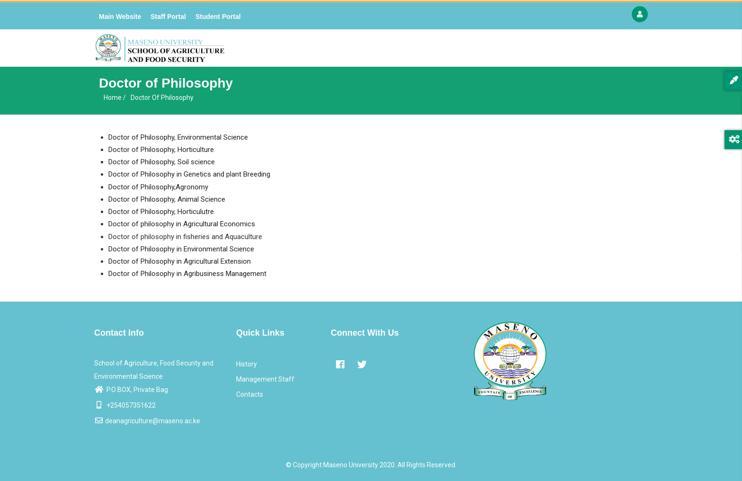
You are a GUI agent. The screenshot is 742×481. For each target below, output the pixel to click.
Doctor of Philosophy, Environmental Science (178, 137)
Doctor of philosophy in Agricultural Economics (181, 224)
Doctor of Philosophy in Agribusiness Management (187, 273)
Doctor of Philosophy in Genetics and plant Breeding (189, 174)
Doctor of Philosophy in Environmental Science (181, 249)
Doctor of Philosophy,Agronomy (158, 187)
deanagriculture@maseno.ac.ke (147, 421)
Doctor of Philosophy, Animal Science (166, 199)
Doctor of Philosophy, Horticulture (161, 149)
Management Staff (265, 379)
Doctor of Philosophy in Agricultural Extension (179, 261)
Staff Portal (168, 16)
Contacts (249, 394)
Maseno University (350, 465)
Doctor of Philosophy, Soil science (161, 162)
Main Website (120, 16)
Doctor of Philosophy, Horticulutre (161, 211)
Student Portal (218, 16)
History (246, 364)
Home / (115, 97)
